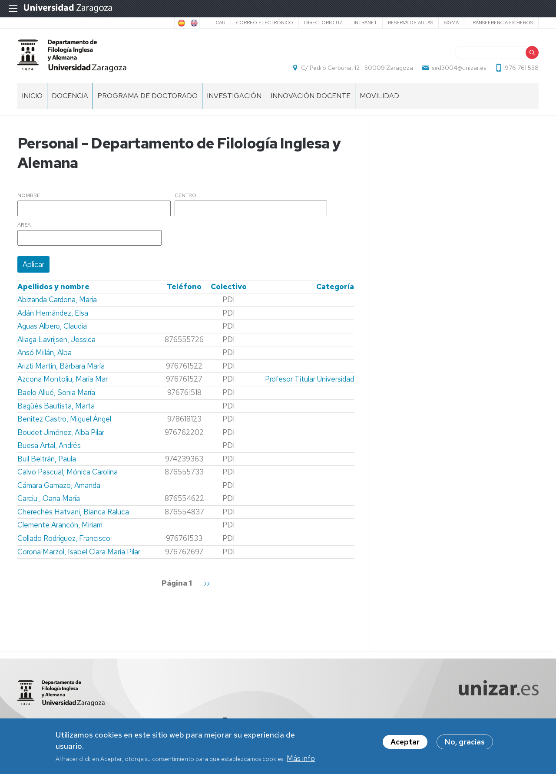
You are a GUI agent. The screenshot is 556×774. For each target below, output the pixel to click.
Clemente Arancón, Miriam (60, 525)
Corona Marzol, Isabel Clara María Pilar (78, 552)
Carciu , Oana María (48, 498)
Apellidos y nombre (53, 286)
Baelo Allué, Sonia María (56, 392)
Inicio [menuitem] (32, 95)
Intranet (365, 23)
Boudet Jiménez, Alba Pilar (60, 432)
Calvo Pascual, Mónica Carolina (67, 472)
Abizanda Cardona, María (57, 299)
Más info (301, 759)
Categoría (335, 286)
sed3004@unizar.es (459, 68)
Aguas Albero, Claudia (52, 326)
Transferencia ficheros (501, 23)
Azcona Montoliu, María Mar (62, 379)
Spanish (181, 23)
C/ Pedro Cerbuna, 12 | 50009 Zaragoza (357, 68)
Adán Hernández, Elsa (52, 313)
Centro (185, 196)
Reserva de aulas (410, 23)
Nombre (28, 196)
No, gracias (465, 742)
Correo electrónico (264, 23)
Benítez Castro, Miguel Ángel (64, 419)
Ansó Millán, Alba (44, 352)
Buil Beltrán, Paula (46, 459)
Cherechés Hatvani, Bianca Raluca (73, 512)
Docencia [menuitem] (70, 95)
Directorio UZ (323, 23)
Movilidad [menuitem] (379, 95)
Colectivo (229, 286)
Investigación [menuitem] (234, 95)
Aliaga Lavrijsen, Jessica (56, 339)
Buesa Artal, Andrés (49, 445)
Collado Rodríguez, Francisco (63, 538)
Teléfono (184, 286)
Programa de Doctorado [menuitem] (147, 95)
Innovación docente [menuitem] (311, 95)
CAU (220, 23)
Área (24, 225)
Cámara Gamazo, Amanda (58, 485)
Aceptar (405, 742)
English (193, 23)
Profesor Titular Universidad (309, 379)
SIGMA (451, 23)
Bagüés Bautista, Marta (56, 406)
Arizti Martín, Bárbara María (61, 366)
